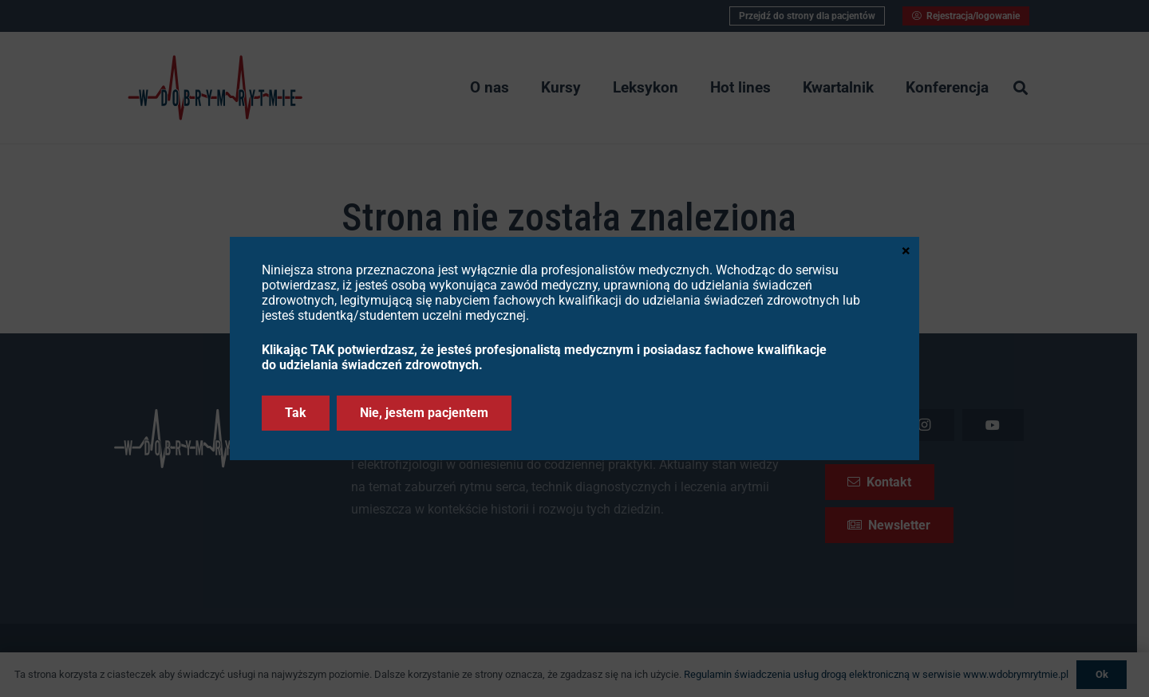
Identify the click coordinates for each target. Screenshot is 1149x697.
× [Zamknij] (906, 249)
